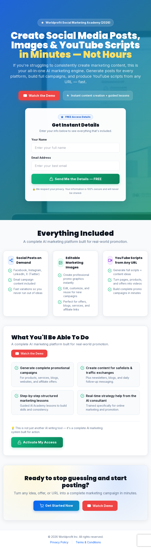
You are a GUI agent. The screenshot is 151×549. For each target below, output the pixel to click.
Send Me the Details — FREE (75, 179)
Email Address (41, 157)
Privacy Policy (59, 542)
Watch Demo (100, 506)
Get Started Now (56, 506)
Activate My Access (37, 442)
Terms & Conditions (88, 542)
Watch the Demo (39, 96)
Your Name (39, 139)
